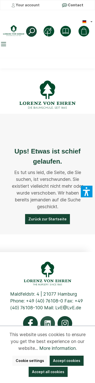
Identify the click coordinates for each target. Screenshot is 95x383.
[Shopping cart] (83, 31)
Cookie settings (30, 360)
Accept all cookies (48, 372)
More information (57, 348)
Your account (26, 5)
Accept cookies (66, 360)
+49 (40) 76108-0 (44, 300)
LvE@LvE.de (68, 307)
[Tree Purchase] (48, 31)
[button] (86, 191)
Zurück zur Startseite (47, 219)
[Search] (31, 31)
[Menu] (4, 44)
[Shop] (65, 31)
